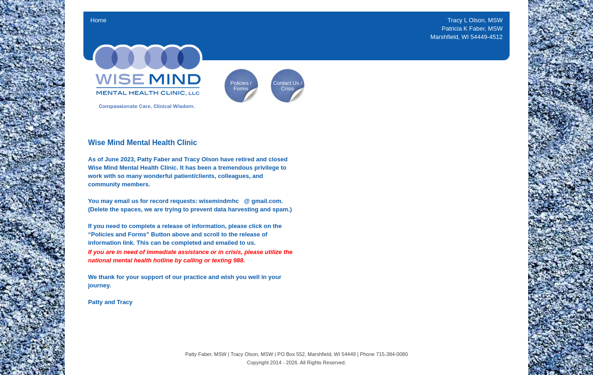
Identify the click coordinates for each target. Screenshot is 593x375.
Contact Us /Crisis (287, 85)
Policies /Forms (241, 85)
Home (98, 20)
